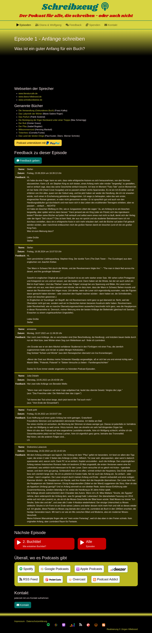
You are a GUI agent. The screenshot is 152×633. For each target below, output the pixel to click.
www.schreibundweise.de (30, 100)
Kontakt (110, 24)
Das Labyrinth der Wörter (30, 114)
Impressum (19, 621)
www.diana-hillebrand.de (30, 97)
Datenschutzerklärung (36, 621)
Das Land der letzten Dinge (31, 136)
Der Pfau (23, 126)
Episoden (23, 24)
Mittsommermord (26, 129)
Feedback (73, 24)
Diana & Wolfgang (48, 24)
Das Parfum (24, 117)
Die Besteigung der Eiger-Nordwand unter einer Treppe (44, 120)
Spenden (93, 24)
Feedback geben (28, 160)
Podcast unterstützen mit (38, 143)
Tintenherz (23, 133)
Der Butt (22, 123)
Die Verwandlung (37, 110)
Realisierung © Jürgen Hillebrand (122, 629)
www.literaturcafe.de (28, 93)
